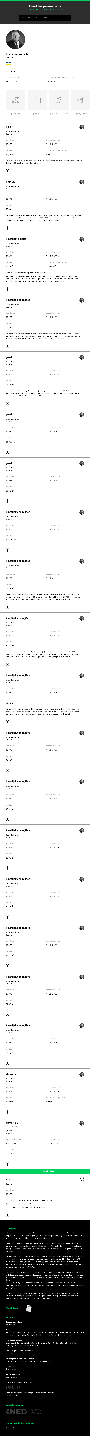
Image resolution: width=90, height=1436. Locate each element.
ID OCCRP (9, 1353)
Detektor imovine (12, 1395)
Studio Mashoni (11, 1369)
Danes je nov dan (12, 1377)
